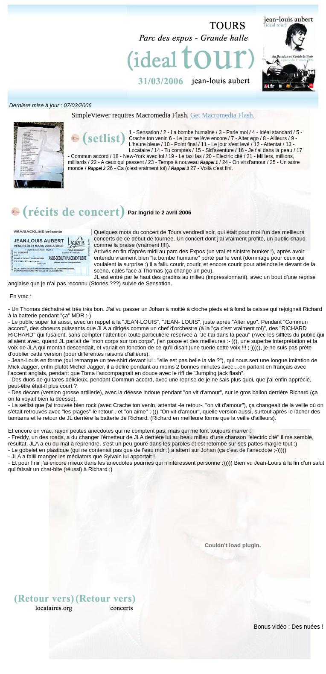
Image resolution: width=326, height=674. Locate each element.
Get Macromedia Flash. (222, 115)
